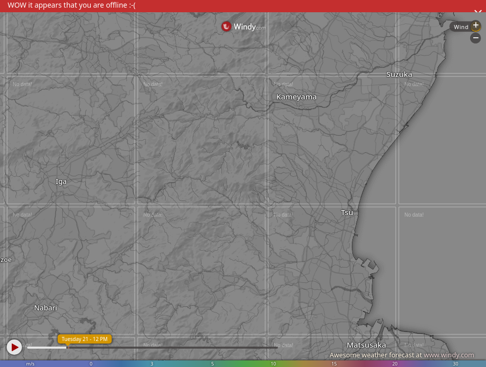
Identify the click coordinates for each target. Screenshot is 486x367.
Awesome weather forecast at (401, 354)
